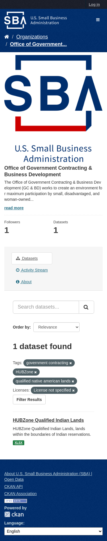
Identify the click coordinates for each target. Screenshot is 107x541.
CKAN (14, 514)
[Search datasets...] (46, 307)
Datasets (27, 258)
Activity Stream (32, 270)
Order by (21, 327)
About (24, 281)
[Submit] (86, 307)
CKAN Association (20, 493)
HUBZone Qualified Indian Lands (48, 420)
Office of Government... (38, 44)
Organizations (32, 37)
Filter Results (29, 399)
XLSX (18, 442)
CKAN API (13, 486)
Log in (94, 4)
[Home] (6, 37)
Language (13, 523)
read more (14, 208)
